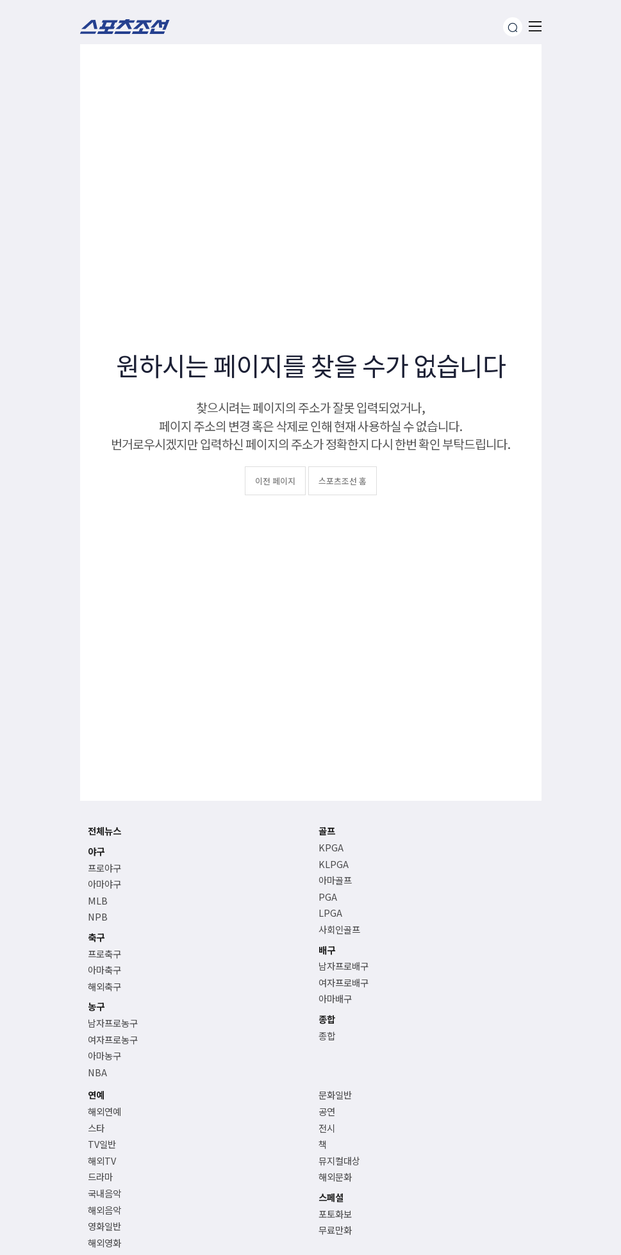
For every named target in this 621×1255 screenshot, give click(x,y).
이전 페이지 (275, 481)
